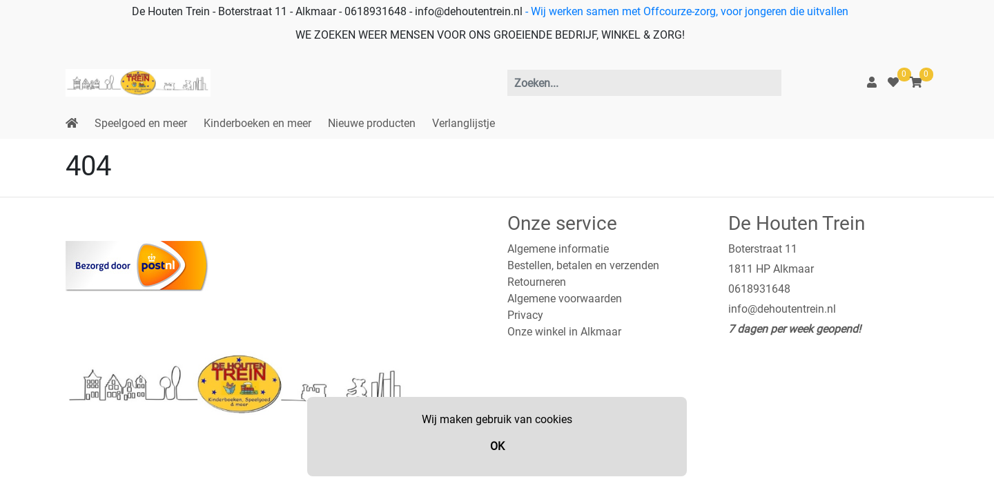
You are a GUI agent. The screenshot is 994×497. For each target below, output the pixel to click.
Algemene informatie (558, 248)
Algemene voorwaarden (564, 298)
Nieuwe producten (372, 123)
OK (497, 446)
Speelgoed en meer (141, 123)
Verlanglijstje (463, 123)
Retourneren (536, 282)
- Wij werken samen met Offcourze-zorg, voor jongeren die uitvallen (685, 11)
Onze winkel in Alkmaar (564, 331)
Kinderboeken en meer (257, 123)
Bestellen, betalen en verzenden (583, 265)
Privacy (525, 315)
